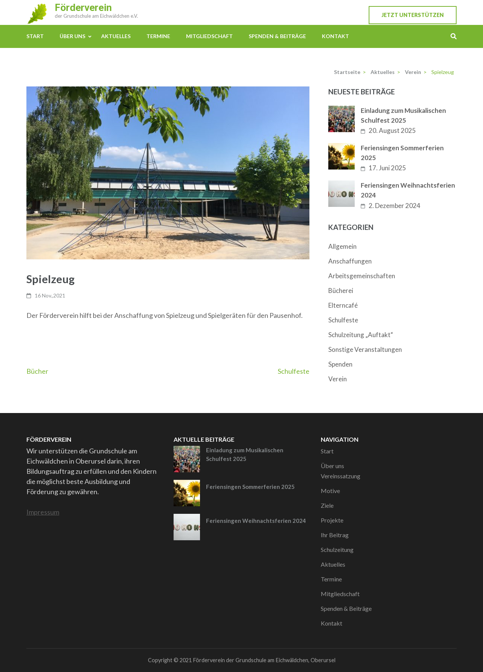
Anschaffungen (350, 261)
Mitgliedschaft (209, 36)
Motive (330, 490)
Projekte (332, 520)
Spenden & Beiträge (277, 36)
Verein (337, 379)
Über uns (72, 36)
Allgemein (342, 246)
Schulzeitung (337, 549)
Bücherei (340, 290)
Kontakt (335, 36)
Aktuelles (116, 36)
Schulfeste (293, 371)
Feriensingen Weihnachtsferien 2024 (408, 190)
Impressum (42, 512)
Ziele (327, 505)
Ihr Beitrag (335, 534)
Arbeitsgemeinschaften (361, 276)
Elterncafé (343, 305)
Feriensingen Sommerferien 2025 (402, 153)
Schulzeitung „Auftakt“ (360, 335)
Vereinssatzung (340, 475)
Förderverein (83, 7)
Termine (158, 36)
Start (35, 36)
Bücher (37, 371)
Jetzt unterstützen (412, 15)
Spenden (340, 364)
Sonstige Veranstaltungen (365, 349)
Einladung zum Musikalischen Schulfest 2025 (403, 115)
